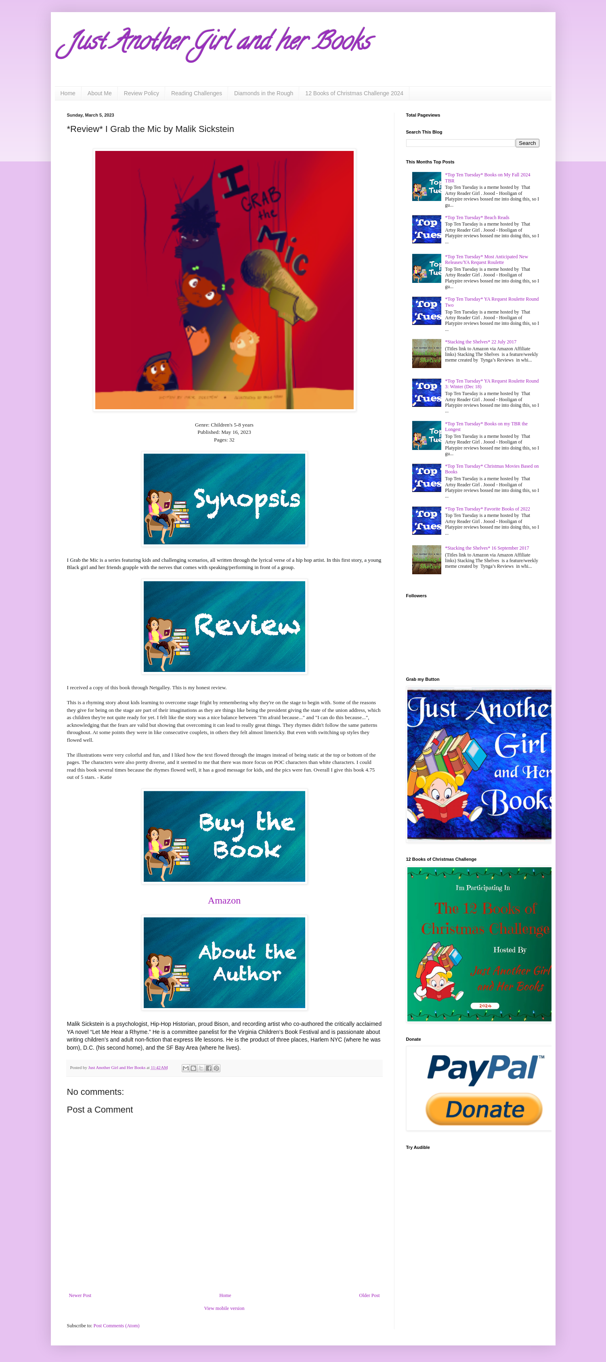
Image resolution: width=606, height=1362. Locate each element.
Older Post (369, 1295)
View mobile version (224, 1308)
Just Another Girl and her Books (218, 44)
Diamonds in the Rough (263, 93)
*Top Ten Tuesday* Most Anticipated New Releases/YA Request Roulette (486, 259)
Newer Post (80, 1295)
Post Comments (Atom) (117, 1326)
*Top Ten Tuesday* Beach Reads (477, 217)
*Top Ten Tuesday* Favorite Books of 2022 (487, 509)
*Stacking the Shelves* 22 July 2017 (480, 342)
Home (68, 93)
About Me (100, 93)
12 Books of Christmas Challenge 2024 (354, 93)
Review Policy (141, 93)
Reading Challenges (196, 93)
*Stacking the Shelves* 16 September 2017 (487, 548)
